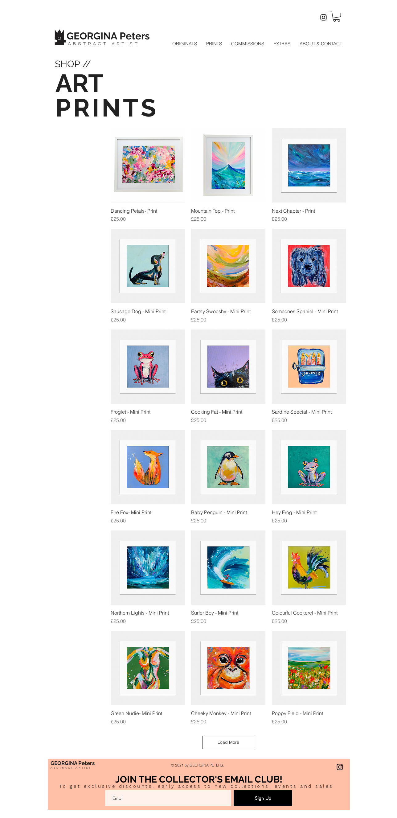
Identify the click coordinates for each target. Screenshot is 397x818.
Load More (228, 742)
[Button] (115, 35)
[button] (336, 16)
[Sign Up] (263, 798)
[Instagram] (323, 17)
